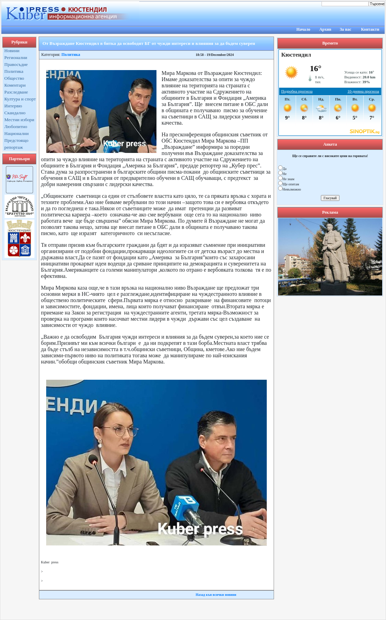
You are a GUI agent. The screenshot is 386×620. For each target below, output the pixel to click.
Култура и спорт (20, 98)
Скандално (15, 112)
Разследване (16, 92)
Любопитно (15, 126)
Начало (303, 29)
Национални (16, 133)
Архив (325, 29)
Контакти (370, 29)
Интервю (13, 105)
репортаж (13, 147)
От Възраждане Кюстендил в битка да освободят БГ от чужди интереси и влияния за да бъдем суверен (148, 43)
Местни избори (19, 119)
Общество (14, 78)
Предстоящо (16, 140)
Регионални (16, 57)
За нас (346, 29)
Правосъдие (16, 64)
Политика (13, 71)
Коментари (15, 85)
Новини (12, 50)
